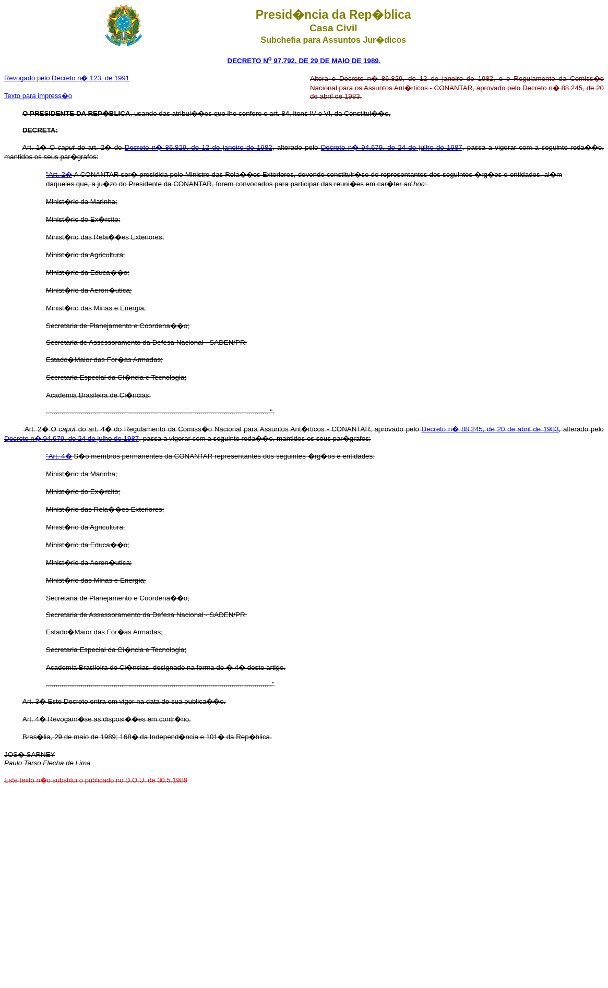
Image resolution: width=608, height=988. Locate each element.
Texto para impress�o (38, 96)
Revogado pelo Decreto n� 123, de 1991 (66, 78)
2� (65, 174)
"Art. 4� (59, 456)
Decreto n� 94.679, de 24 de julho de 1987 (391, 147)
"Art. (52, 174)
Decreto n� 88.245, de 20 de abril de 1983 (490, 429)
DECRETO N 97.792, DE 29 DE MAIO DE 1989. (304, 61)
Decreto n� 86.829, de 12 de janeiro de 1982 (198, 147)
